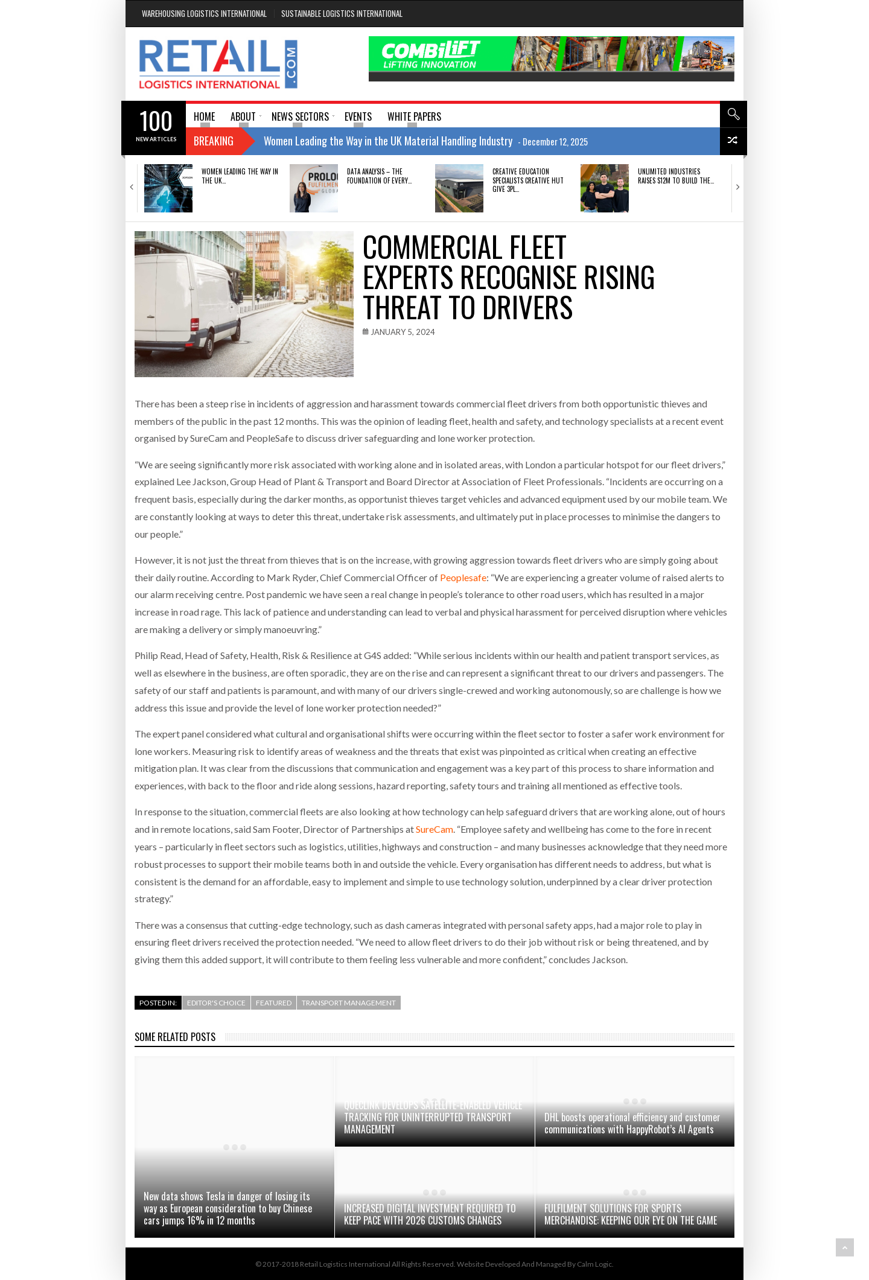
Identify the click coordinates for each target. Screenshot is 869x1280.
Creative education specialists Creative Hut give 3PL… (528, 180)
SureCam (434, 829)
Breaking (214, 140)
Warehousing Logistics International (204, 13)
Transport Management (349, 1002)
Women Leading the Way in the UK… (240, 176)
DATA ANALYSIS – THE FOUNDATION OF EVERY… (379, 176)
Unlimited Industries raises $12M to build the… (676, 176)
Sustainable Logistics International (342, 13)
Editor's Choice (216, 1002)
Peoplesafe (463, 577)
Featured (273, 1002)
